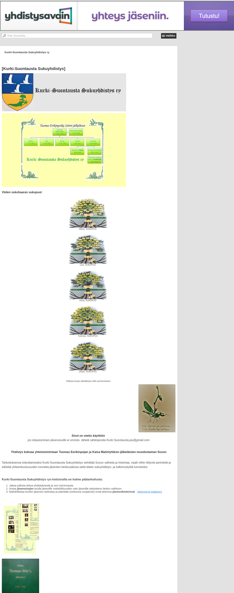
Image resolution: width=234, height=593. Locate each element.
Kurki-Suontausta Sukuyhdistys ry (27, 52)
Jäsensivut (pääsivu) (149, 491)
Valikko (170, 35)
